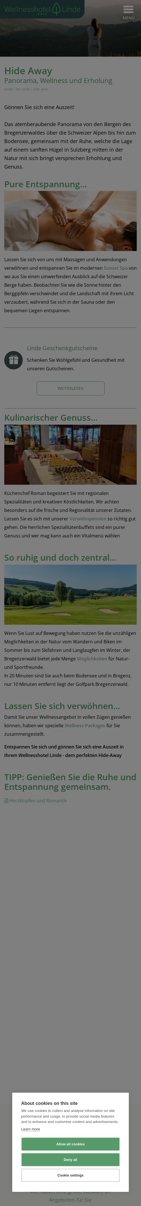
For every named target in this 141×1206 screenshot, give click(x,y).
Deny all (70, 1160)
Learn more (30, 1129)
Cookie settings (70, 1175)
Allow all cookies (70, 1144)
